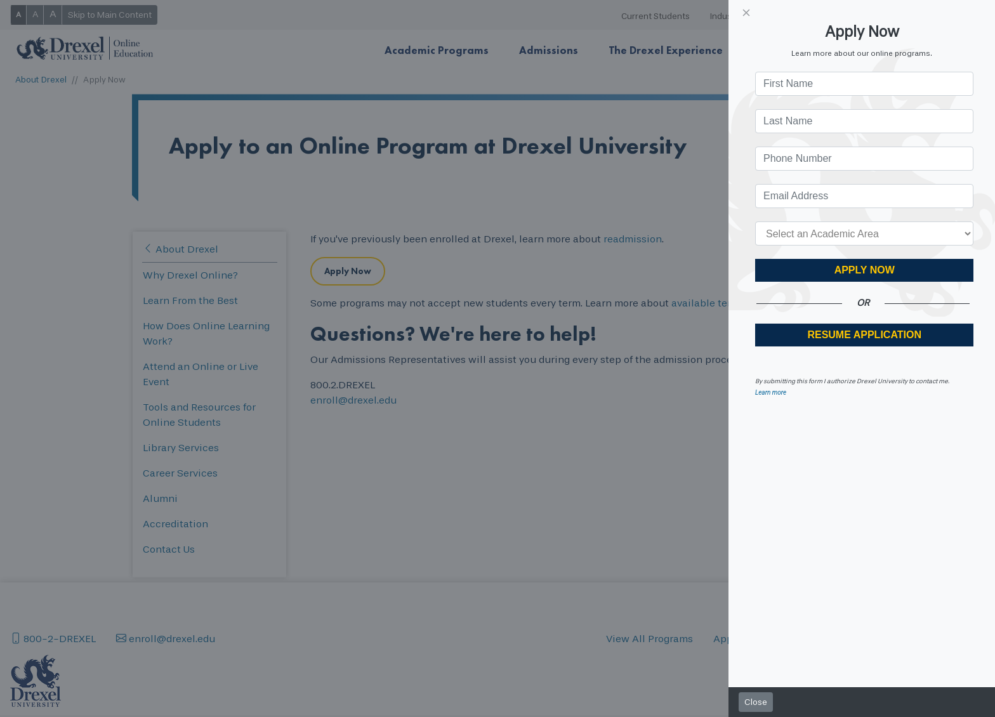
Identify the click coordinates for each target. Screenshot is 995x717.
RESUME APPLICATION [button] (864, 334)
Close (755, 702)
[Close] (746, 12)
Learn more (770, 392)
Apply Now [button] (864, 270)
